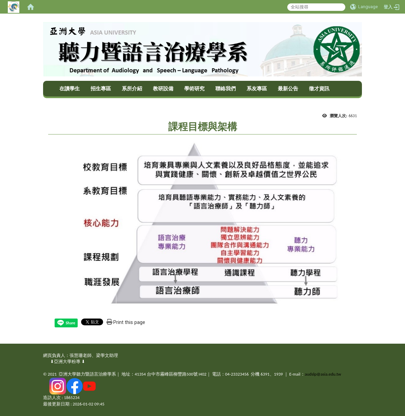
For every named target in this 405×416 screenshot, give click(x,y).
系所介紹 (132, 89)
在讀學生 (69, 89)
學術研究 (194, 89)
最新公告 (288, 89)
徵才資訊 (319, 89)
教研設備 (163, 89)
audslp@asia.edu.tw (323, 374)
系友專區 (257, 89)
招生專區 (101, 89)
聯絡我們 (225, 89)
